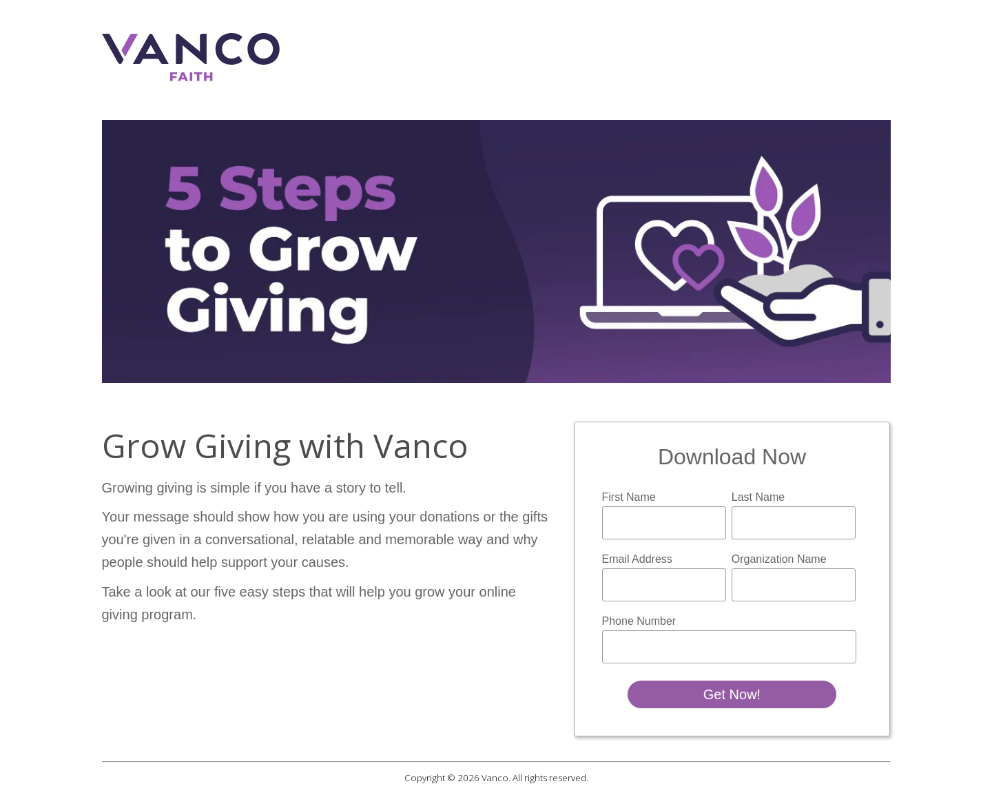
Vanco (495, 778)
